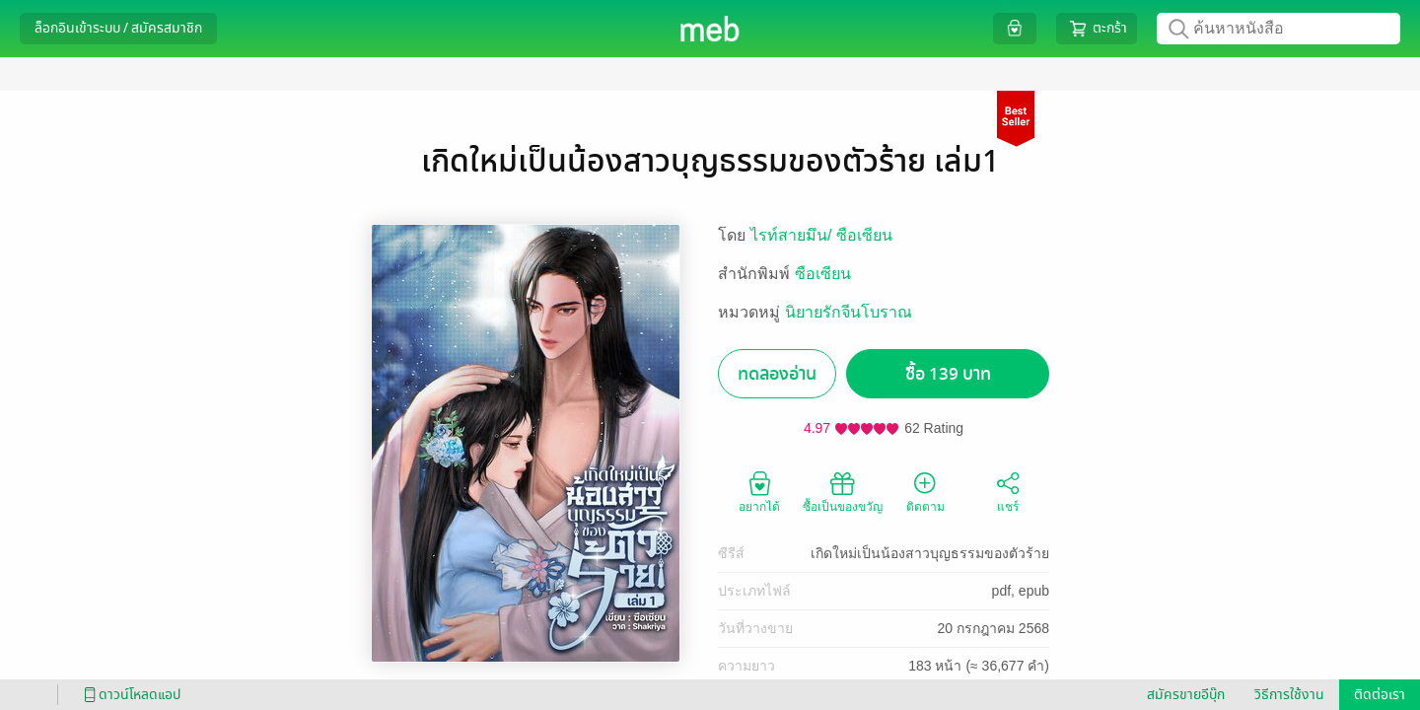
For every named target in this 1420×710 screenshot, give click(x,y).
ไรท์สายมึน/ (793, 235)
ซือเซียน (864, 235)
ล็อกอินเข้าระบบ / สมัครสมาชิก (118, 28)
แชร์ (1008, 491)
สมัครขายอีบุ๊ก (1186, 694)
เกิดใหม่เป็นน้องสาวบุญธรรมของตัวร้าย (930, 553)
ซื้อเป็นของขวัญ (843, 491)
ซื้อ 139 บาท (948, 374)
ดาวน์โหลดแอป (129, 694)
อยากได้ (759, 491)
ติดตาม (925, 491)
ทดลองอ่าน (777, 374)
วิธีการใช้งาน (1289, 694)
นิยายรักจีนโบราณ (848, 312)
